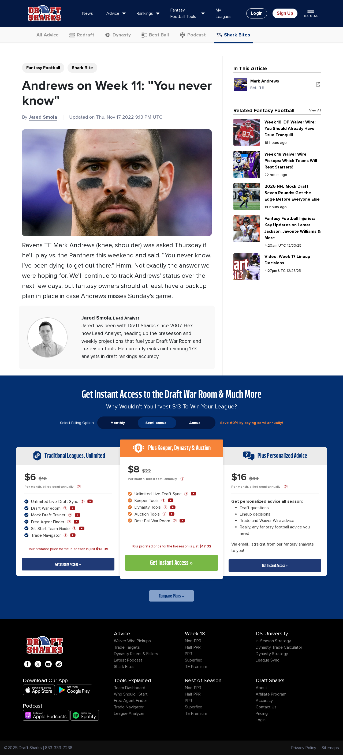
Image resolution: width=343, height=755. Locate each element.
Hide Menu (310, 13)
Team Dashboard (129, 687)
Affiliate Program (271, 694)
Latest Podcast (128, 660)
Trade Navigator (129, 707)
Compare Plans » (171, 596)
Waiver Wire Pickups (132, 641)
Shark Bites (124, 666)
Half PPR (193, 647)
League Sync (267, 660)
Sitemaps (330, 747)
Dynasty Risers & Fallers (136, 653)
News (87, 13)
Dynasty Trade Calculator (279, 647)
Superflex (193, 660)
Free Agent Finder (130, 700)
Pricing (262, 713)
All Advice (44, 35)
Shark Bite (82, 67)
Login (261, 720)
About (261, 687)
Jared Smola (43, 117)
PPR (188, 653)
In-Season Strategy (273, 641)
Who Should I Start (131, 694)
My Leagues (224, 13)
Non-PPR (193, 641)
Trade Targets (127, 647)
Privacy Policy (303, 747)
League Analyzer (129, 713)
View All (315, 110)
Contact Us (266, 707)
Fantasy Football (43, 67)
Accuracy (264, 700)
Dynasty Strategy (272, 653)
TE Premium (196, 666)
